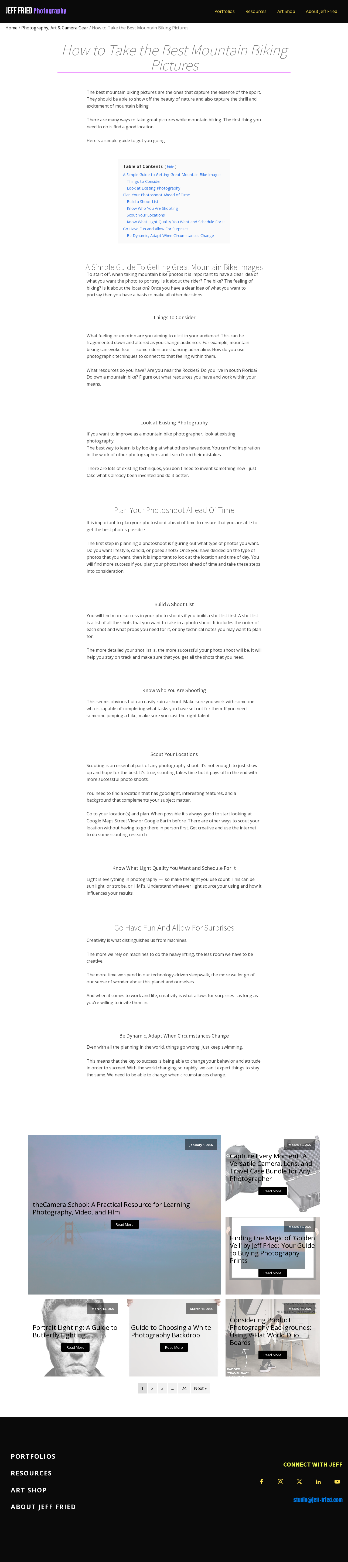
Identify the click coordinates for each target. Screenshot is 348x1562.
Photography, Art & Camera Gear (54, 28)
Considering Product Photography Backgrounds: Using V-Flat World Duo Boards (271, 1331)
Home (11, 28)
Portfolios (224, 11)
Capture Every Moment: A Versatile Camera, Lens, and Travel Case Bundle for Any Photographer (271, 1167)
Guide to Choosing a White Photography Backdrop (171, 1331)
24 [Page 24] (184, 1388)
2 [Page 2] (152, 1388)
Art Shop (286, 11)
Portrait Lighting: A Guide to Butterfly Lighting (75, 1331)
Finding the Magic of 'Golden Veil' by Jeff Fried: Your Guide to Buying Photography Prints (272, 1249)
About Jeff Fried (321, 11)
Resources (256, 11)
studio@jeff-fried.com (318, 1500)
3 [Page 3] (162, 1388)
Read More (125, 1224)
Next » (200, 1388)
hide (170, 166)
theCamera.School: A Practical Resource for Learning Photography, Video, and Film (111, 1208)
